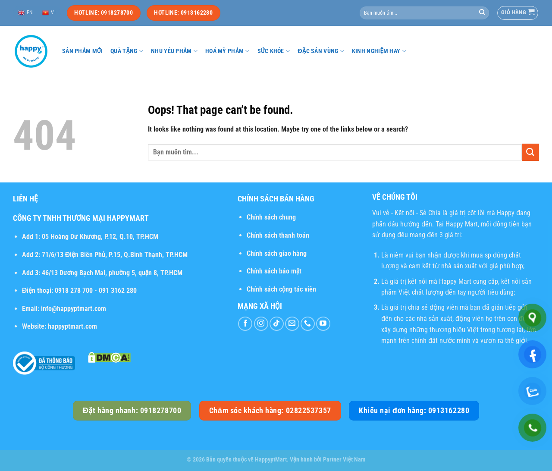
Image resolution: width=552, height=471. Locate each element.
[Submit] (482, 12)
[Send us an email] (292, 324)
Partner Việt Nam (344, 459)
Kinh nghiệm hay (379, 51)
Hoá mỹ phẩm (227, 51)
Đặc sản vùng (321, 51)
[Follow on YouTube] (323, 324)
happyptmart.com (72, 326)
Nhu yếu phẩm (174, 51)
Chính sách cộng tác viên (281, 289)
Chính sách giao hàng (277, 253)
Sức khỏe (273, 51)
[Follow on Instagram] (261, 324)
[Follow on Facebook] (245, 324)
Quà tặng (126, 51)
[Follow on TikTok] (277, 324)
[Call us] (308, 324)
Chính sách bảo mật (274, 271)
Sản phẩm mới (82, 51)
